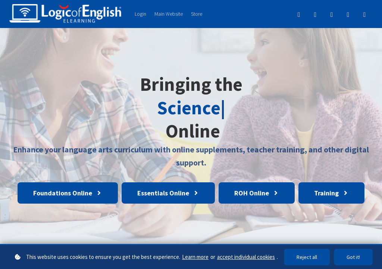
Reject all (307, 257)
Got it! (353, 257)
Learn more (195, 256)
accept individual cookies (246, 256)
